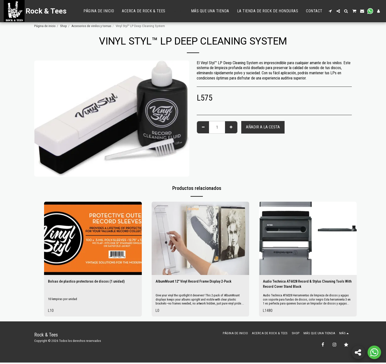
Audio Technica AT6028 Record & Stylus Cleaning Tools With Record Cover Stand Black (304, 284)
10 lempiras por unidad (63, 300)
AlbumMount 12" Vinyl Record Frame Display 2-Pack (199, 281)
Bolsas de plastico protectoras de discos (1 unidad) (91, 281)
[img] (93, 238)
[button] (330, 11)
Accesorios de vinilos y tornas (91, 26)
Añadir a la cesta (263, 127)
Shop (63, 26)
